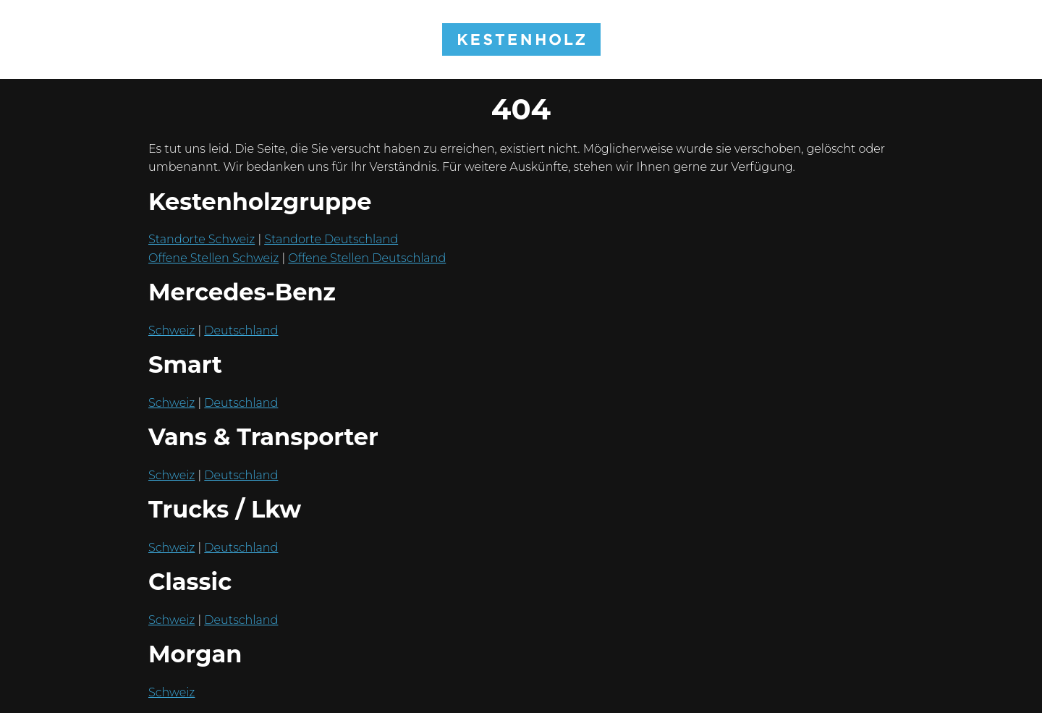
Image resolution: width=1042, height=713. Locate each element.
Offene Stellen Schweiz (213, 258)
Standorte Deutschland (331, 239)
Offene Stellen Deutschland (367, 258)
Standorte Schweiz (201, 239)
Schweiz (171, 330)
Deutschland (241, 330)
